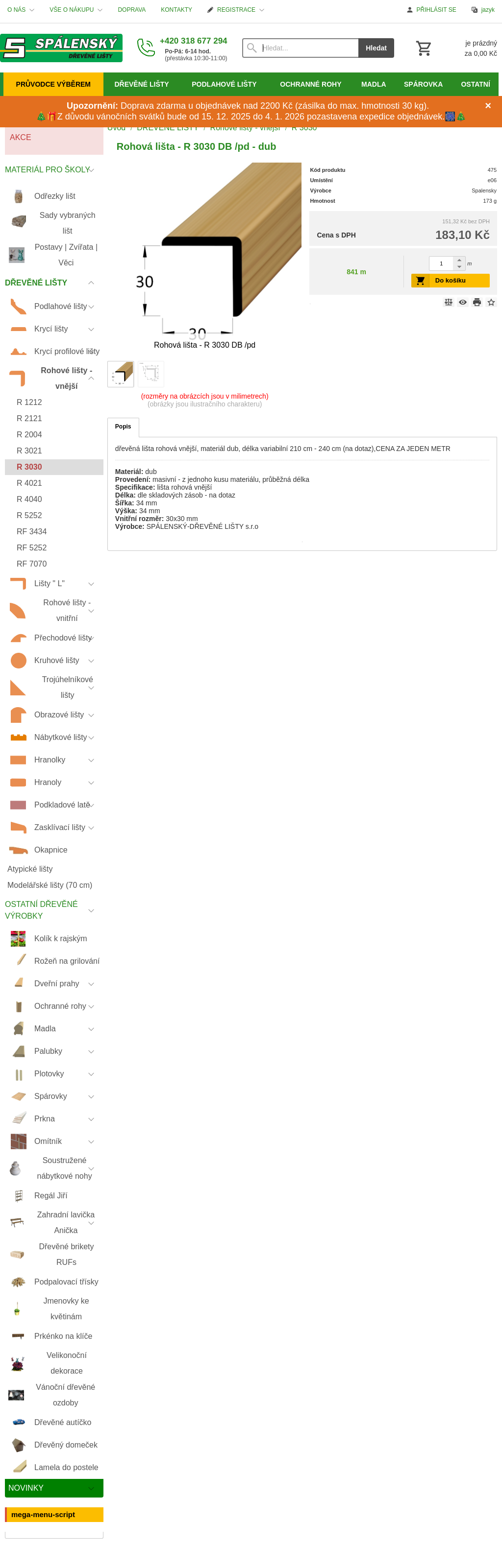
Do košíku (450, 280)
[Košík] (455, 48)
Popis (123, 426)
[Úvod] (61, 48)
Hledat (376, 48)
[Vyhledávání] (300, 48)
